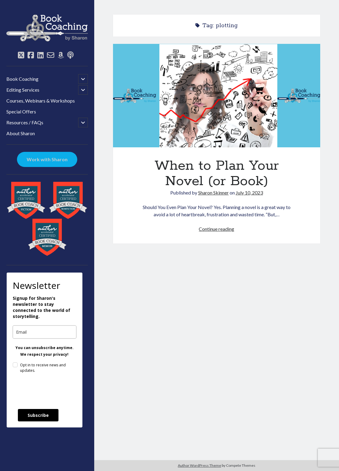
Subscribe (38, 415)
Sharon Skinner (213, 192)
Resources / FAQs (24, 122)
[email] (44, 332)
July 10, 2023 (249, 192)
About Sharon (20, 133)
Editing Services (22, 90)
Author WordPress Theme (199, 465)
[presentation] (59, 391)
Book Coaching (22, 79)
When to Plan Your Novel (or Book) (216, 95)
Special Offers (21, 111)
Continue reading (216, 229)
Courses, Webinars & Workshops (40, 100)
